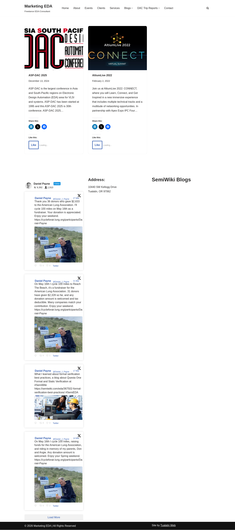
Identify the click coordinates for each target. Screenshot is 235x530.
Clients (101, 8)
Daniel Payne (43, 198)
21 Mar (76, 281)
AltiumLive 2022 (102, 75)
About (76, 8)
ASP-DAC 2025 (38, 75)
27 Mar (76, 198)
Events (89, 8)
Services (115, 8)
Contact (168, 8)
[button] (132, 8)
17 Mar (76, 371)
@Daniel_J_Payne (61, 199)
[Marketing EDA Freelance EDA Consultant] (38, 8)
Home (65, 8)
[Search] (207, 8)
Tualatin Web (168, 525)
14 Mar (76, 438)
